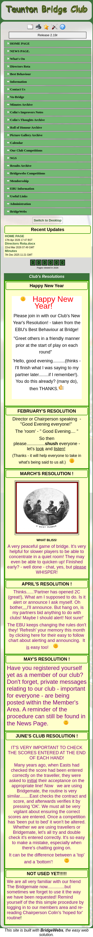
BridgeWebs (17, 211)
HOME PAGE (18, 43)
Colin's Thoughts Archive (26, 120)
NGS (12, 158)
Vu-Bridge (15, 97)
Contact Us (16, 89)
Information (17, 82)
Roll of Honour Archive (24, 127)
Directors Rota (18, 66)
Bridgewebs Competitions (26, 173)
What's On (16, 59)
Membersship (18, 181)
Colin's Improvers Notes (25, 112)
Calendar (15, 143)
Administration (19, 204)
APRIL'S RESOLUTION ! (47, 584)
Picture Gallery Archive (24, 135)
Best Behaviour (19, 74)
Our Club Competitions (24, 150)
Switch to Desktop (48, 220)
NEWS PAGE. (18, 51)
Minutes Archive (20, 104)
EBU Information (20, 188)
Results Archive (19, 165)
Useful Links (17, 196)
